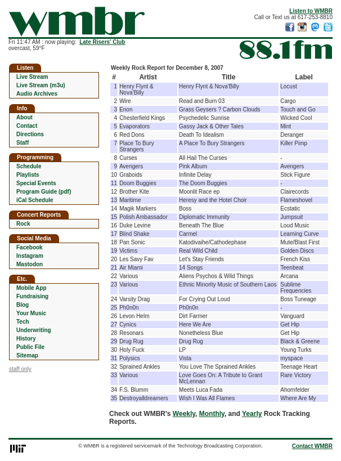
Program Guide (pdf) (43, 192)
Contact (26, 126)
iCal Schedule (34, 200)
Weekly (184, 414)
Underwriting (33, 330)
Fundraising (32, 296)
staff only (20, 369)
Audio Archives (36, 94)
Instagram (29, 256)
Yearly (252, 414)
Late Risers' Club (102, 42)
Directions (30, 134)
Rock (23, 224)
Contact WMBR (312, 446)
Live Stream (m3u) (40, 85)
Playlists (27, 175)
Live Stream (32, 77)
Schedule (28, 166)
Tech (22, 322)
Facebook (29, 247)
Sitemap (27, 355)
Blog (22, 305)
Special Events (36, 183)
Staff (22, 143)
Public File (30, 347)
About (24, 117)
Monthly (212, 414)
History (25, 338)
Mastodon (29, 264)
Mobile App (31, 288)
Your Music (31, 313)
